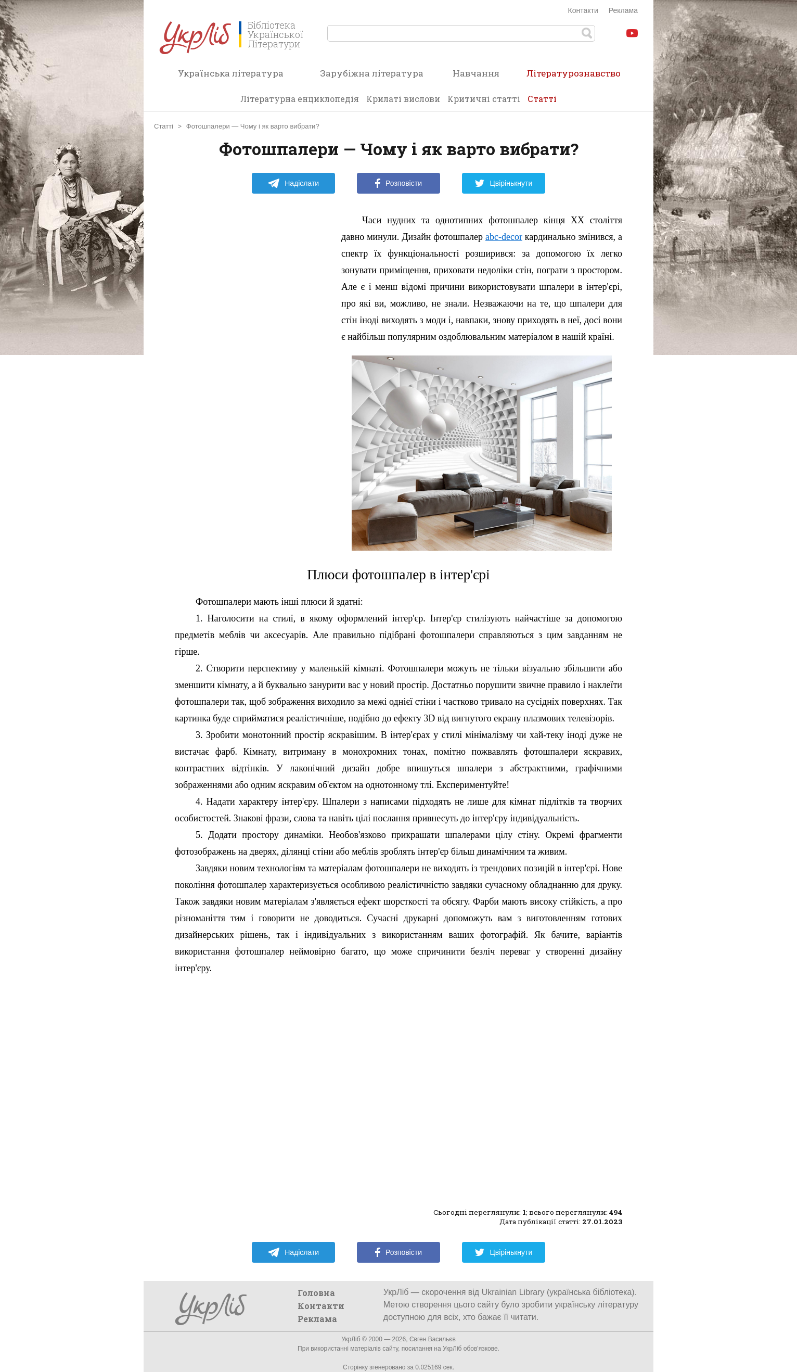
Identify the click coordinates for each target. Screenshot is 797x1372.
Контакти (583, 10)
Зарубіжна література (371, 73)
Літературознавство (573, 76)
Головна (316, 1292)
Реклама (623, 10)
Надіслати (293, 183)
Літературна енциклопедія (299, 98)
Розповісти (398, 183)
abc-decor (503, 237)
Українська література (231, 73)
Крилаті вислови (403, 98)
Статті (542, 98)
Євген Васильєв (432, 1339)
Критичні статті (483, 98)
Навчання (476, 73)
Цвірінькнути (503, 183)
